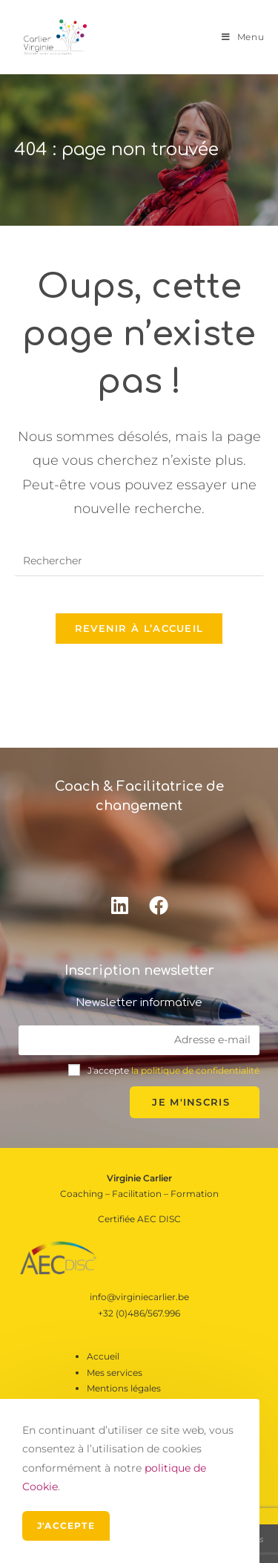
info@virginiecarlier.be (139, 1296)
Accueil (103, 1356)
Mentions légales (124, 1388)
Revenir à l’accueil (139, 628)
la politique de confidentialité (195, 1070)
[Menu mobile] (243, 37)
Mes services (114, 1372)
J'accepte (66, 1525)
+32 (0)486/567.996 (139, 1313)
